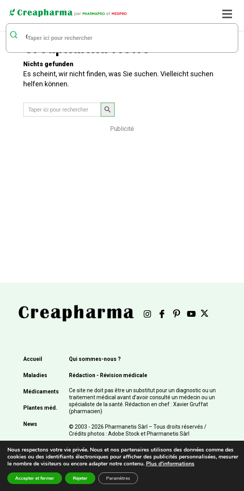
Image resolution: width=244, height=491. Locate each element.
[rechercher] (112, 37)
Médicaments (41, 391)
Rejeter (80, 478)
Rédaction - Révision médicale (108, 375)
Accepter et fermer (34, 478)
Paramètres (118, 478)
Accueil (32, 359)
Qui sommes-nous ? (95, 359)
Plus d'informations (170, 463)
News (30, 424)
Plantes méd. (40, 408)
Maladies (35, 375)
